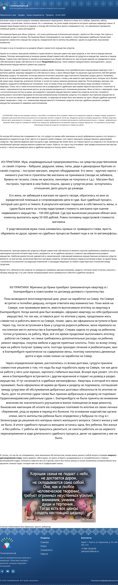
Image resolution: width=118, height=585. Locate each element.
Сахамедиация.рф (19, 5)
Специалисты (47, 550)
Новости (44, 554)
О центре (45, 542)
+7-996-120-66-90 (88, 548)
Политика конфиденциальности (104, 580)
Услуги (43, 546)
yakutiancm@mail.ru (90, 551)
